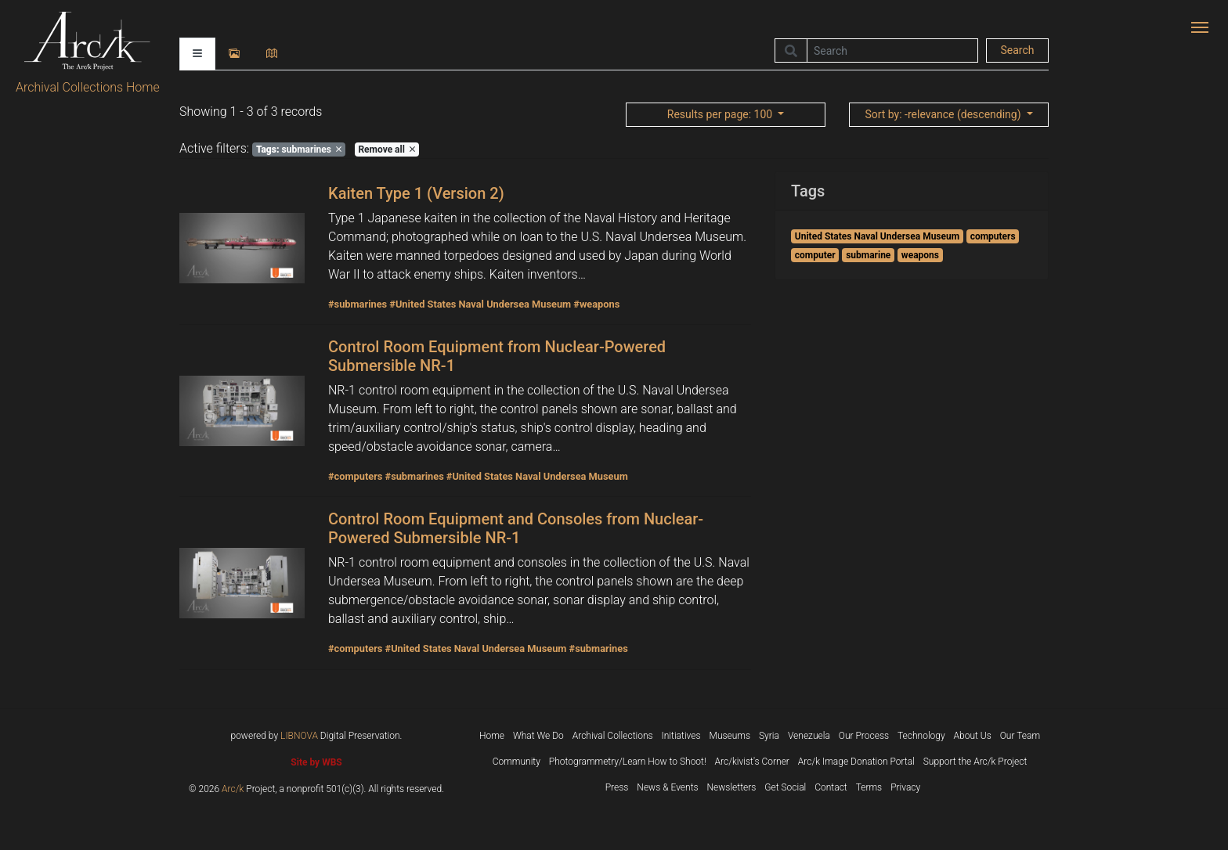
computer (815, 255)
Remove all (386, 149)
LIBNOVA (299, 735)
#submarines (357, 304)
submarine (868, 255)
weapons (920, 255)
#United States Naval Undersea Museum (480, 304)
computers (993, 236)
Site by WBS (316, 762)
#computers (355, 476)
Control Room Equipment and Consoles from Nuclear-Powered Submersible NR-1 (515, 528)
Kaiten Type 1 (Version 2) (416, 193)
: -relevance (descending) (944, 114)
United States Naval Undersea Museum (877, 236)
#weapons (596, 304)
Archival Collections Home (88, 87)
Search (1017, 50)
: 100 (721, 114)
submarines (298, 149)
